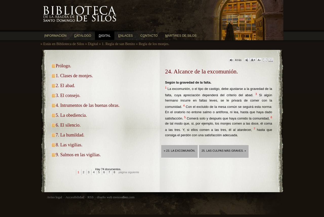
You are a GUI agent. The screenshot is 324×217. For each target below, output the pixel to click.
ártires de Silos (181, 35)
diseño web (104, 197)
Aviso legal (54, 197)
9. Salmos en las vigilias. (78, 154)
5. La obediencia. (71, 115)
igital (105, 35)
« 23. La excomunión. (179, 150)
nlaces (125, 35)
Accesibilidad (75, 197)
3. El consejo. (68, 95)
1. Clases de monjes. (74, 75)
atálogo (82, 35)
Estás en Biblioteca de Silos (63, 44)
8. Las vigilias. (69, 144)
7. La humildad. (70, 134)
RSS (91, 197)
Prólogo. (63, 65)
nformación (55, 35)
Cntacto (149, 35)
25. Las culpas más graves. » (223, 150)
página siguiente (128, 172)
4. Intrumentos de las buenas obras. (87, 105)
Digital (93, 44)
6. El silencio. (68, 125)
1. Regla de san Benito (118, 44)
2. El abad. (65, 85)
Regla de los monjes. (154, 44)
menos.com (124, 197)
